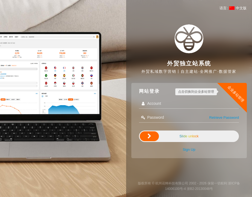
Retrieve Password (224, 117)
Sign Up (189, 149)
